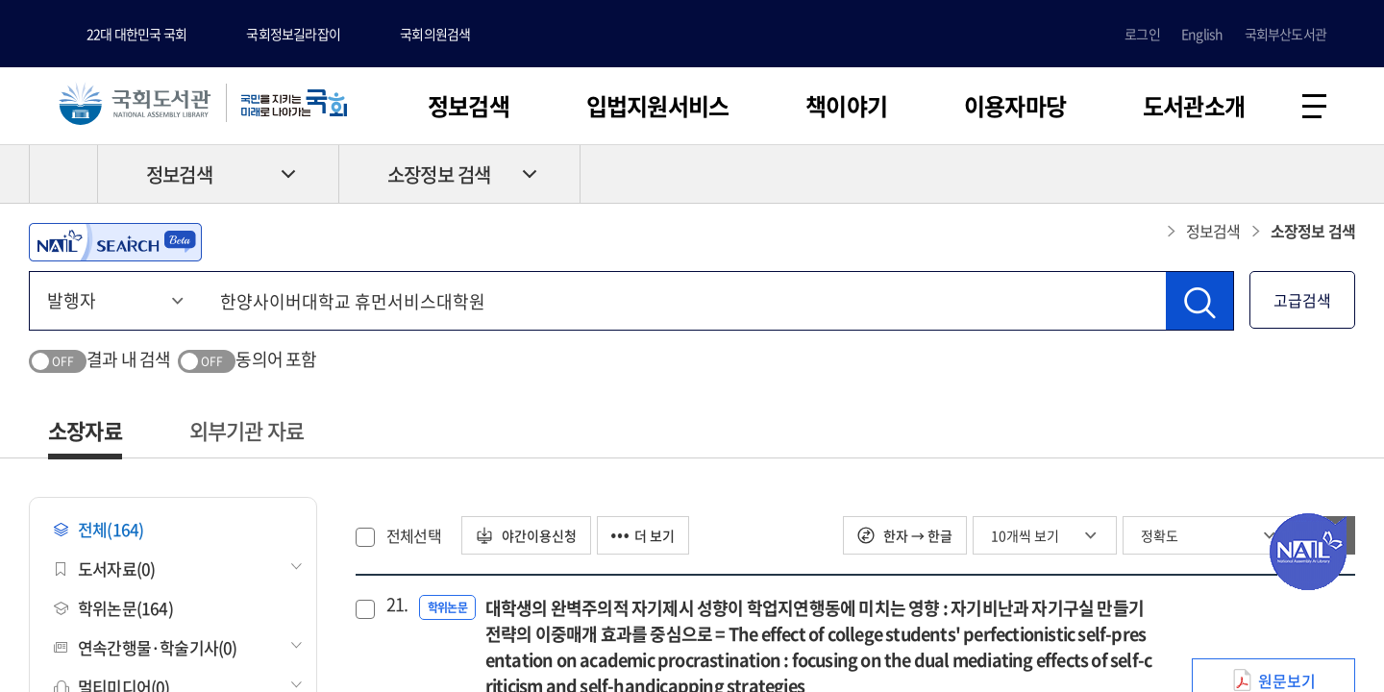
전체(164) (98, 529)
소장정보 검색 (438, 174)
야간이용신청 (526, 535)
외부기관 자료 (246, 430)
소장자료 (85, 430)
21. (395, 604)
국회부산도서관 (1285, 33)
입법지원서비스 (657, 105)
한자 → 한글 (904, 535)
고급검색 (1302, 299)
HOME (63, 174)
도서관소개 (1194, 105)
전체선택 (413, 535)
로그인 (1142, 33)
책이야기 (846, 105)
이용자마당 (1015, 105)
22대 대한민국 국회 (136, 33)
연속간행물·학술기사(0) (145, 647)
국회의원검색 (435, 33)
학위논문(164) (113, 608)
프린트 (1273, 174)
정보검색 (468, 105)
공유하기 (1340, 174)
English (1202, 33)
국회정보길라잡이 (293, 33)
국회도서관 (134, 103)
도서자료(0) (104, 568)
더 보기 (643, 535)
